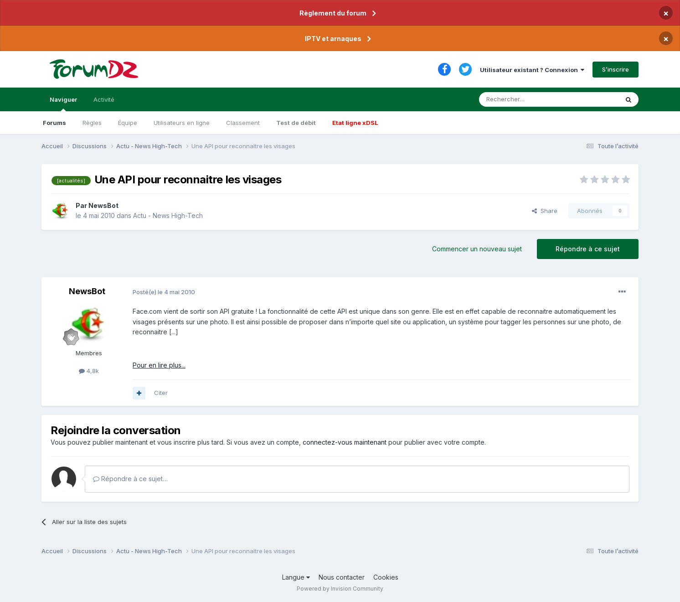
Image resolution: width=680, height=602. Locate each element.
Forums (54, 122)
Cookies (385, 577)
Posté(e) (164, 292)
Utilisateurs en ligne (182, 122)
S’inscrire (615, 69)
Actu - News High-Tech (168, 215)
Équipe (127, 122)
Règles (92, 122)
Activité (103, 99)
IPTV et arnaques (333, 38)
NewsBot (103, 205)
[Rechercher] (528, 99)
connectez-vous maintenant (344, 442)
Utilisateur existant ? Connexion (532, 69)
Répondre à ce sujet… (130, 479)
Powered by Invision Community (340, 588)
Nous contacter (342, 577)
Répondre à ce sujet (588, 249)
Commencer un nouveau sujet (477, 249)
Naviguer (63, 103)
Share (544, 210)
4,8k (89, 370)
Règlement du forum (332, 13)
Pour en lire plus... (159, 365)
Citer (161, 392)
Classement (243, 122)
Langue (296, 577)
